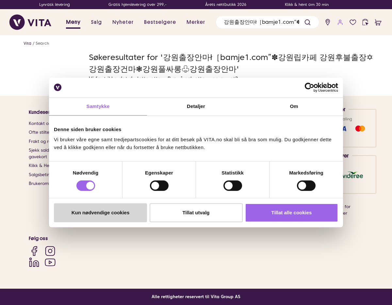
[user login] (340, 22)
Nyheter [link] (123, 22)
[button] (307, 22)
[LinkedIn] (34, 262)
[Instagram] (50, 251)
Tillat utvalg (195, 212)
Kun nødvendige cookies (101, 212)
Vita (27, 43)
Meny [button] (73, 22)
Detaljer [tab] (196, 106)
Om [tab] (294, 106)
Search (42, 43)
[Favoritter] (353, 22)
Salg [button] (96, 22)
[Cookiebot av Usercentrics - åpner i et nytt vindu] (309, 87)
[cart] (378, 22)
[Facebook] (34, 251)
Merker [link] (196, 22)
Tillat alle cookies (291, 212)
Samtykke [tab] (98, 106)
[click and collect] (365, 22)
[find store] (327, 22)
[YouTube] (50, 262)
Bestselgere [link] (160, 22)
